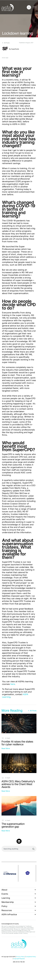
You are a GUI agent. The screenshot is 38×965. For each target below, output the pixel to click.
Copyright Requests (19, 958)
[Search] (33, 849)
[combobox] (19, 849)
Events (19, 894)
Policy (19, 906)
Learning (19, 898)
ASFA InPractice (19, 914)
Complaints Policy (31, 956)
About (19, 889)
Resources (19, 910)
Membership (19, 902)
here (12, 684)
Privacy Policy (20, 956)
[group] (10, 873)
